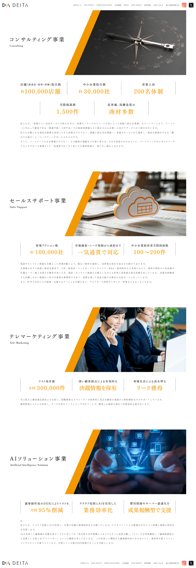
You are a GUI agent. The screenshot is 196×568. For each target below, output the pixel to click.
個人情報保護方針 (172, 5)
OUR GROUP (136, 5)
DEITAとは (77, 5)
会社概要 (118, 5)
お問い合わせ (158, 5)
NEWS (126, 5)
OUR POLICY (89, 5)
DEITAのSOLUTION (104, 5)
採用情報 (147, 5)
